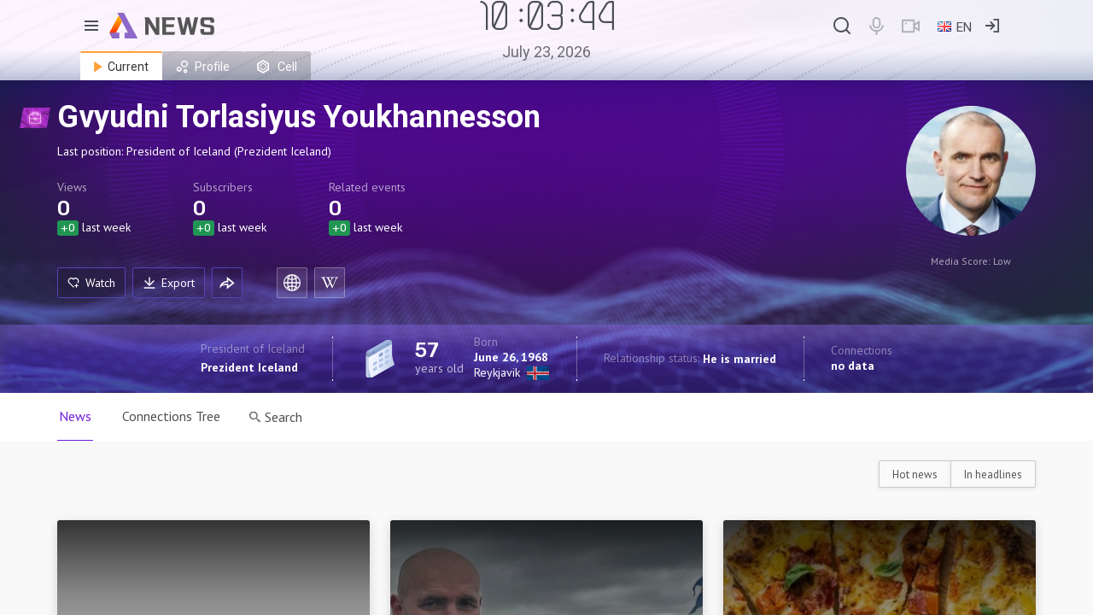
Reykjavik (497, 372)
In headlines (993, 474)
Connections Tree (171, 416)
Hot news (915, 474)
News (75, 416)
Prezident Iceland (249, 367)
